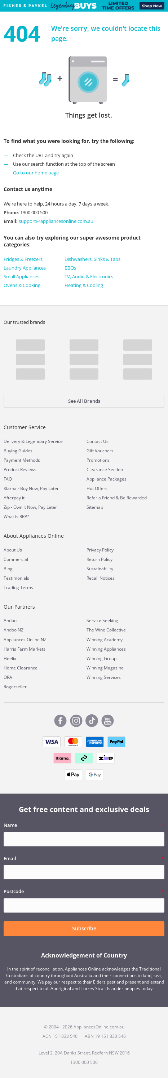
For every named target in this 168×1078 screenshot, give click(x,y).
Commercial (16, 559)
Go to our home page (36, 172)
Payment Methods (22, 460)
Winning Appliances (106, 649)
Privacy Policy (100, 550)
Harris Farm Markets (24, 649)
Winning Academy (105, 640)
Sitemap (95, 507)
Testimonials (16, 578)
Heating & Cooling (84, 285)
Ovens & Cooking (22, 285)
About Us (13, 550)
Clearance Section (105, 469)
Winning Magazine (105, 668)
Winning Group (101, 658)
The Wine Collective (106, 630)
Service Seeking (102, 620)
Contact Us (98, 441)
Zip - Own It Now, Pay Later (30, 507)
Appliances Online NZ (25, 640)
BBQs (70, 268)
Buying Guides (18, 451)
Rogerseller (15, 687)
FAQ (8, 479)
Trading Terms (18, 587)
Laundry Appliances (25, 268)
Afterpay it (14, 498)
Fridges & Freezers (23, 259)
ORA (8, 677)
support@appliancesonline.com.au (55, 221)
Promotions (98, 460)
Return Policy (99, 559)
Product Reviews (20, 469)
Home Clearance (20, 668)
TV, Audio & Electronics (89, 276)
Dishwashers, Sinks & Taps (92, 259)
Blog (8, 569)
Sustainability (100, 569)
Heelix (10, 658)
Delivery (12, 441)
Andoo (10, 620)
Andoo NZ (13, 630)
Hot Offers (97, 488)
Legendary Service (44, 441)
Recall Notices (101, 578)
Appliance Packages (107, 479)
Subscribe (84, 928)
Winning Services (104, 677)
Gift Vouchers (100, 451)
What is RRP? (16, 516)
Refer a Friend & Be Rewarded (117, 498)
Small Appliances (21, 276)
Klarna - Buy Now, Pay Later (31, 488)
